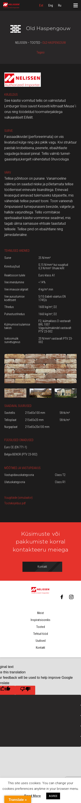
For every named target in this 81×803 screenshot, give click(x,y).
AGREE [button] (53, 796)
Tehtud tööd (40, 633)
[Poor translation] (25, 690)
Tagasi (40, 52)
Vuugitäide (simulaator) (18, 497)
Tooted (40, 627)
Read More (32, 796)
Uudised (41, 640)
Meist (40, 613)
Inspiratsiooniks (40, 620)
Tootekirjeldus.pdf (15, 503)
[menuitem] (41, 5)
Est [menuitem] (41, 5)
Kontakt (40, 647)
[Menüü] (76, 5)
